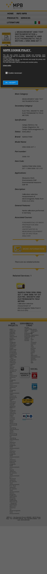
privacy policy (7, 65)
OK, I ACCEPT (10, 83)
